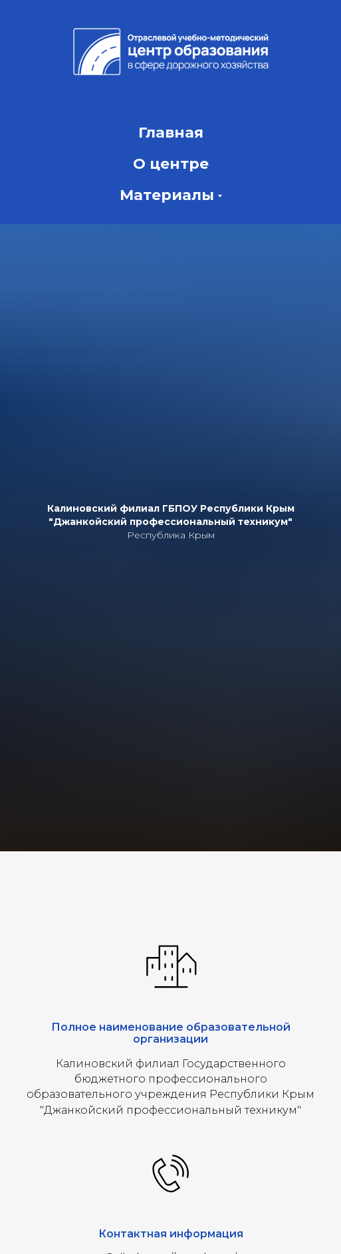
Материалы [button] (167, 195)
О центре (171, 164)
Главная (170, 133)
